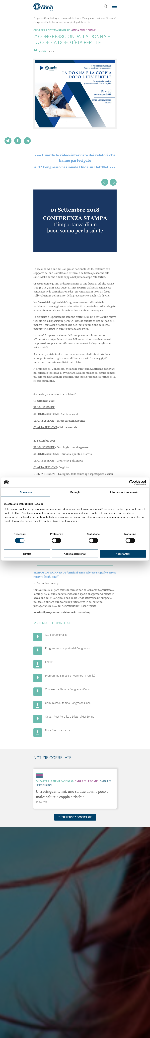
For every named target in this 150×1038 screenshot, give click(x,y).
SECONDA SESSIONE (46, 414)
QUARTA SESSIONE (45, 427)
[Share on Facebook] (17, 140)
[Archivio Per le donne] (39, 775)
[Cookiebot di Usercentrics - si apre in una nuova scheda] (131, 482)
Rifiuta (27, 553)
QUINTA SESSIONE (44, 474)
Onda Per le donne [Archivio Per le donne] (84, 30)
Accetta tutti (123, 553)
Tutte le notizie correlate (75, 817)
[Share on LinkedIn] (27, 140)
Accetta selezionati (75, 553)
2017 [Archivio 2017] (51, 51)
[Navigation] (114, 6)
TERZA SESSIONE (43, 420)
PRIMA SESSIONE (44, 407)
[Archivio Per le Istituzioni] (39, 777)
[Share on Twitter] (8, 140)
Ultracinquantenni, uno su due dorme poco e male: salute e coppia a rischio (72, 793)
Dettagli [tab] (75, 491)
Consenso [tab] (26, 491)
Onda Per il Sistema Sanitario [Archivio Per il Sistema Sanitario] (52, 30)
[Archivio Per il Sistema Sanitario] (39, 773)
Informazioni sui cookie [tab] (124, 491)
